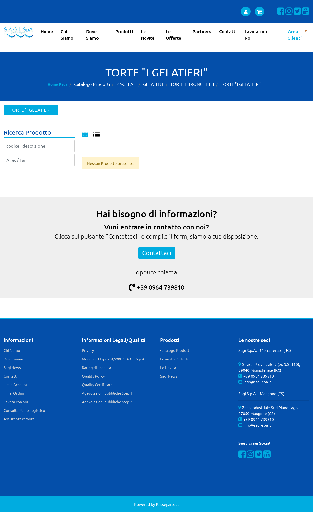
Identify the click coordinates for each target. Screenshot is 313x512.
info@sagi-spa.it (257, 381)
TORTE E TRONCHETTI (192, 84)
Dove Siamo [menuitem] (92, 34)
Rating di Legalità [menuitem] (96, 367)
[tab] (87, 135)
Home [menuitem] (47, 31)
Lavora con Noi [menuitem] (256, 34)
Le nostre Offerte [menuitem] (174, 359)
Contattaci (156, 253)
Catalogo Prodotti (92, 84)
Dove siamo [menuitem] (13, 359)
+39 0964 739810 (156, 287)
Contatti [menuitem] (228, 31)
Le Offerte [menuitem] (173, 34)
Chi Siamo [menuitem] (67, 34)
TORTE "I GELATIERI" (241, 84)
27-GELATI (126, 84)
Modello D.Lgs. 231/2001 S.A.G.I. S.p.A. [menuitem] (113, 359)
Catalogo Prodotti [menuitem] (175, 350)
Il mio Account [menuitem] (15, 384)
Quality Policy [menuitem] (93, 376)
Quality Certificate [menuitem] (97, 384)
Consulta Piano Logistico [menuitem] (24, 410)
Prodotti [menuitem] (124, 31)
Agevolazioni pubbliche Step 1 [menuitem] (107, 393)
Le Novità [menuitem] (148, 34)
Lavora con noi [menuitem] (16, 401)
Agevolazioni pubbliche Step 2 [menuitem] (107, 401)
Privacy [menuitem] (88, 350)
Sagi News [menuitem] (12, 367)
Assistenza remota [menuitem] (19, 418)
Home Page (58, 84)
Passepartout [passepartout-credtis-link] (167, 504)
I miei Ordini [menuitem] (14, 393)
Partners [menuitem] (201, 31)
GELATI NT (153, 84)
